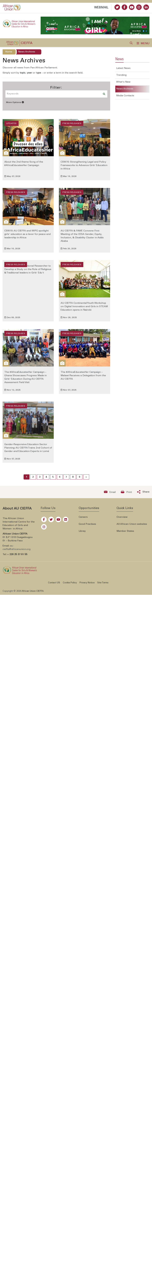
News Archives (124, 91)
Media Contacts (125, 98)
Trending (121, 77)
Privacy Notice (87, 585)
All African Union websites (132, 526)
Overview (122, 519)
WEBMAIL (101, 7)
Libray (82, 533)
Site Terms (102, 585)
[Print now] (126, 494)
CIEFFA (26, 45)
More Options (15, 104)
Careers (83, 519)
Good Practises (87, 526)
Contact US (54, 585)
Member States (125, 533)
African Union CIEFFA (33, 594)
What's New (123, 84)
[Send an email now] (110, 494)
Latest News (123, 70)
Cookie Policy (70, 585)
